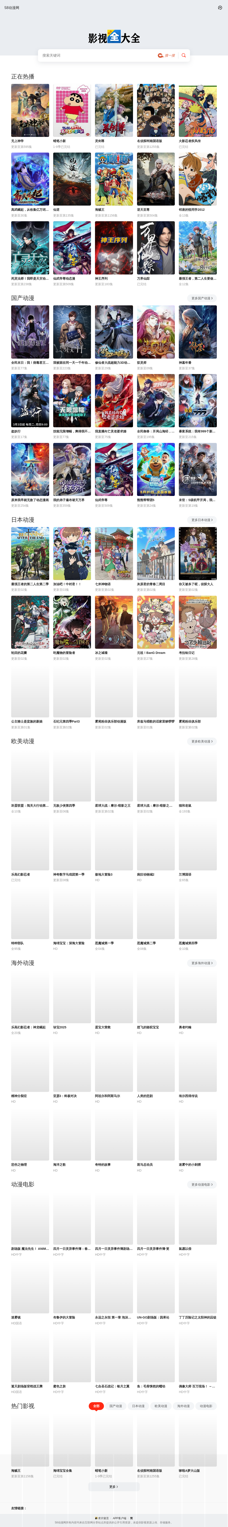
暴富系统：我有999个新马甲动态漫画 (198, 431)
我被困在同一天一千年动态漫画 (72, 362)
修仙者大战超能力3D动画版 (114, 362)
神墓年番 (185, 362)
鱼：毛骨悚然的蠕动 (151, 1386)
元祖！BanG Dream (151, 653)
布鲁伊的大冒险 (64, 1317)
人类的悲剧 (145, 1096)
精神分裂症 (19, 1096)
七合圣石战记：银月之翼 (112, 1386)
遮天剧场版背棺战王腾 (26, 1386)
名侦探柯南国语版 (149, 141)
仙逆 (56, 209)
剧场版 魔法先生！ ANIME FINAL (30, 1249)
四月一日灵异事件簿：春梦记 (72, 1249)
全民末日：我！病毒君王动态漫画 (30, 362)
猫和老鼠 (185, 805)
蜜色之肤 (59, 1386)
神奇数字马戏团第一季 (68, 874)
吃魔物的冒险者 (64, 653)
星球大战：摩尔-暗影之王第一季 (156, 805)
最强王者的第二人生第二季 (30, 584)
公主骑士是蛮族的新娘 (26, 721)
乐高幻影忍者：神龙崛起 (28, 1027)
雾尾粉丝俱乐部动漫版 (110, 721)
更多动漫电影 (202, 1184)
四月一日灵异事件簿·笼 (153, 1249)
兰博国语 (185, 874)
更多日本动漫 (202, 520)
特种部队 (17, 943)
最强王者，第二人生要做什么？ (198, 278)
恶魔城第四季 (188, 943)
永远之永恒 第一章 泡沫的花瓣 (114, 1317)
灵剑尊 (99, 141)
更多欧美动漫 (202, 741)
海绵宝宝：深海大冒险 (68, 943)
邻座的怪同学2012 (192, 209)
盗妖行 (16, 431)
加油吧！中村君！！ (67, 584)
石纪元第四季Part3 (66, 721)
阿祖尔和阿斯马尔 (107, 1096)
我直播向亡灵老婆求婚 (110, 431)
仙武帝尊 (101, 500)
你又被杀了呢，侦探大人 (196, 584)
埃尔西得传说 (188, 1096)
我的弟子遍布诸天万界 (68, 500)
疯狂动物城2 (145, 874)
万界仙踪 (143, 278)
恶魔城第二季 (146, 943)
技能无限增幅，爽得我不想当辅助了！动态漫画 (72, 431)
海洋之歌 (59, 1164)
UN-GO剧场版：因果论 (153, 1317)
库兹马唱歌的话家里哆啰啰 (156, 721)
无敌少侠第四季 (64, 805)
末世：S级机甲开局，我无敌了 (198, 500)
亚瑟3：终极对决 (65, 1096)
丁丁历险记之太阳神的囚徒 (197, 1317)
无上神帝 (17, 141)
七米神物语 (103, 584)
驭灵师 (141, 362)
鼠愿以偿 (185, 1249)
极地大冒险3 (103, 874)
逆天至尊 (143, 209)
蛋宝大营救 (103, 1027)
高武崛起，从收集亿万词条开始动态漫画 (30, 209)
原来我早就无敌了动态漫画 (30, 500)
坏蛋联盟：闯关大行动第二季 (30, 805)
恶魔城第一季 (104, 943)
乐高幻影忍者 (20, 874)
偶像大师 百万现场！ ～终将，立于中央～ (198, 1386)
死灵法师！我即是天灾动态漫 (30, 278)
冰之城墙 (101, 653)
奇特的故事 (103, 1164)
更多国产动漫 (202, 298)
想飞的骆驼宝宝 (148, 1027)
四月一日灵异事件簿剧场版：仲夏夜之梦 (114, 1249)
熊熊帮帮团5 (145, 500)
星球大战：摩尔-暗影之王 (113, 805)
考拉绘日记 (186, 653)
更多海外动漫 (202, 963)
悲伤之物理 (19, 1164)
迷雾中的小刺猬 (190, 1164)
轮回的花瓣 (19, 653)
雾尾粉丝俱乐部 (190, 721)
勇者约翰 (185, 1027)
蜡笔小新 (59, 141)
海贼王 (99, 209)
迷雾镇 (16, 1317)
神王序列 (101, 278)
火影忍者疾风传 (190, 141)
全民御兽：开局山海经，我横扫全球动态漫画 (156, 431)
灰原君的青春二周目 (151, 584)
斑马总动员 (145, 1164)
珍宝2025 (59, 1027)
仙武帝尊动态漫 (64, 278)
